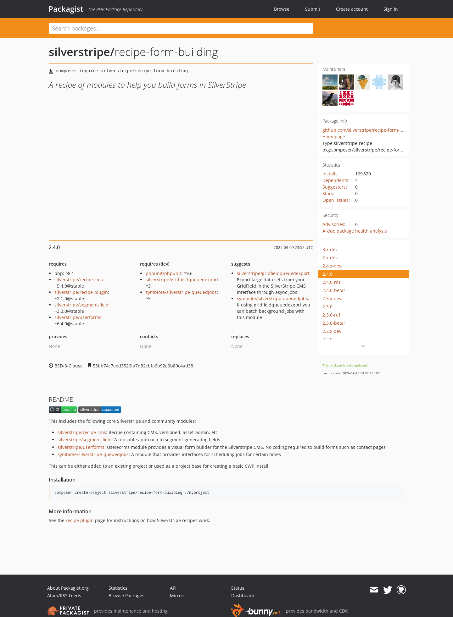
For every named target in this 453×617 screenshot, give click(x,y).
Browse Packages (126, 595)
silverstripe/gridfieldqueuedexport (182, 280)
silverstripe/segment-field (81, 305)
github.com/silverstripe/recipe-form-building (369, 130)
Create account (352, 9)
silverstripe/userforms (77, 317)
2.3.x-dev (331, 298)
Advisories (333, 224)
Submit (312, 9)
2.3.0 (327, 307)
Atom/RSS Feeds (64, 595)
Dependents (335, 180)
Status (237, 588)
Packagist (65, 9)
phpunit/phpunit (163, 273)
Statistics (118, 588)
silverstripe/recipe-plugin (81, 292)
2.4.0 (327, 274)
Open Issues (335, 200)
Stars (327, 193)
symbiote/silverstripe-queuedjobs (181, 292)
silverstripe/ (82, 51)
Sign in (390, 9)
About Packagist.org (68, 588)
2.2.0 (327, 339)
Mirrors (178, 595)
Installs (330, 174)
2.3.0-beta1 (334, 323)
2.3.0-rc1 (331, 315)
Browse (281, 9)
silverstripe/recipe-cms (78, 280)
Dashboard (242, 595)
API (173, 588)
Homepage (333, 137)
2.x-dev (330, 258)
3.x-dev (330, 249)
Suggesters (334, 187)
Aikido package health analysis (354, 231)
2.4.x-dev (331, 266)
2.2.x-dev (331, 331)
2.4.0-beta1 (334, 290)
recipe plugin (80, 520)
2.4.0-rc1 (331, 282)
